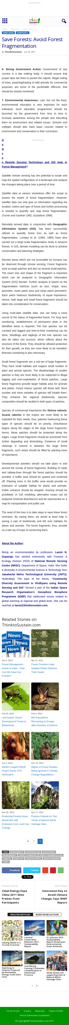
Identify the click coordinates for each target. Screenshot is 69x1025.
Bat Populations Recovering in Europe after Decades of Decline (44, 721)
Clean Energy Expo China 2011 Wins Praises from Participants (14, 896)
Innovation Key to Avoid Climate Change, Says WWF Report (54, 896)
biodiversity (17, 852)
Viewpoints (15, 29)
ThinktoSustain (13, 51)
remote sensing (51, 858)
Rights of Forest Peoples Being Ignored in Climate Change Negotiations (44, 771)
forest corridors (28, 855)
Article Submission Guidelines (34, 1015)
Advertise (40, 1010)
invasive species (33, 858)
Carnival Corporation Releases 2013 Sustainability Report (31, 942)
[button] (63, 21)
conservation (33, 852)
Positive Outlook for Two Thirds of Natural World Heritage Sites (44, 820)
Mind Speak (8, 33)
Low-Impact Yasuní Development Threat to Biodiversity (14, 721)
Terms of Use (13, 1010)
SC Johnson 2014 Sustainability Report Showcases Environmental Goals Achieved (56, 942)
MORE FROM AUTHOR (47, 914)
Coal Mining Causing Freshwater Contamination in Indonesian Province (34, 970)
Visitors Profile (56, 1010)
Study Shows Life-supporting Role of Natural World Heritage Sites (56, 976)
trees (5, 862)
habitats (18, 858)
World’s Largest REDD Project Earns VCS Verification (14, 771)
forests (7, 858)
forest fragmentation (51, 855)
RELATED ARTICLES (20, 914)
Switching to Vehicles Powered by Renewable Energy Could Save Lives (11, 972)
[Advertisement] (34, 10)
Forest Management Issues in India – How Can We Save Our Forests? (13, 670)
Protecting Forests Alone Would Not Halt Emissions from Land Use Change (15, 822)
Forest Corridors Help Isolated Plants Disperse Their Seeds (44, 668)
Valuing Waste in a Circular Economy (11, 943)
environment (9, 855)
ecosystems (49, 852)
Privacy (27, 1010)
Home (4, 29)
